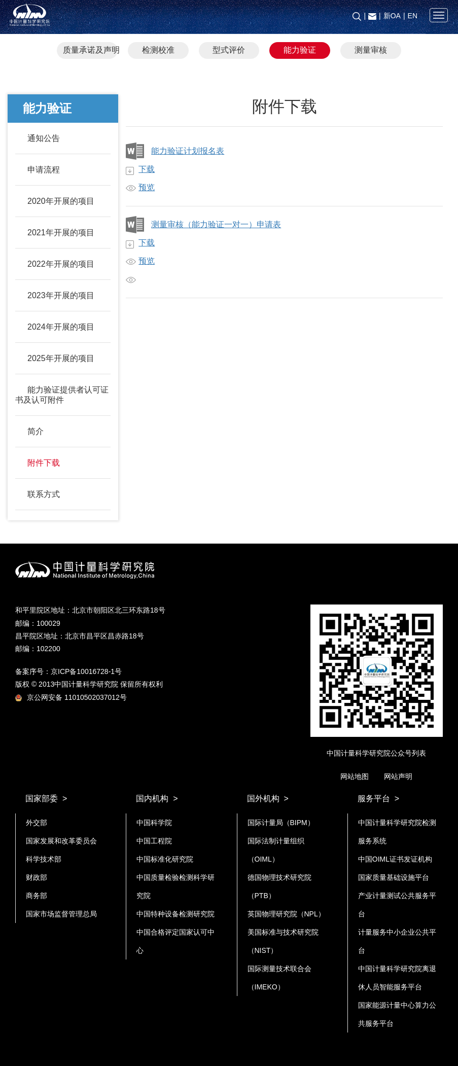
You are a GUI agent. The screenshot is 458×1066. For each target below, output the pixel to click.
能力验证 (300, 50)
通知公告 (43, 138)
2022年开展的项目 (60, 264)
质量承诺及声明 (90, 50)
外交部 (36, 823)
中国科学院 (154, 823)
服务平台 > (378, 798)
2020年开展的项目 (60, 201)
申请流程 (43, 169)
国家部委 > (46, 798)
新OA (392, 16)
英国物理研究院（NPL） (286, 914)
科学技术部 (43, 859)
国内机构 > (157, 798)
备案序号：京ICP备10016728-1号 (68, 671)
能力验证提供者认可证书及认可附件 (62, 394)
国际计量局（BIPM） (281, 823)
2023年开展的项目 (60, 295)
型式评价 (229, 50)
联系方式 (43, 494)
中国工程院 (154, 841)
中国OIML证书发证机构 (395, 859)
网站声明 (398, 776)
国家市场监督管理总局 (61, 914)
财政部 (36, 877)
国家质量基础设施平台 (393, 877)
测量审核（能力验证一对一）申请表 (216, 224)
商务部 (36, 896)
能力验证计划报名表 (187, 151)
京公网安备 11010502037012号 (71, 697)
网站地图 (354, 776)
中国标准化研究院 (164, 859)
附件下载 (43, 462)
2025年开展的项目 (60, 358)
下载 (146, 169)
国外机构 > (268, 798)
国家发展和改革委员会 (61, 841)
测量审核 (371, 50)
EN (412, 16)
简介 (35, 431)
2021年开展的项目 (60, 232)
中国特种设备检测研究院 (175, 914)
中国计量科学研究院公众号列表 (376, 753)
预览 (146, 187)
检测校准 (158, 50)
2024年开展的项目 (60, 327)
